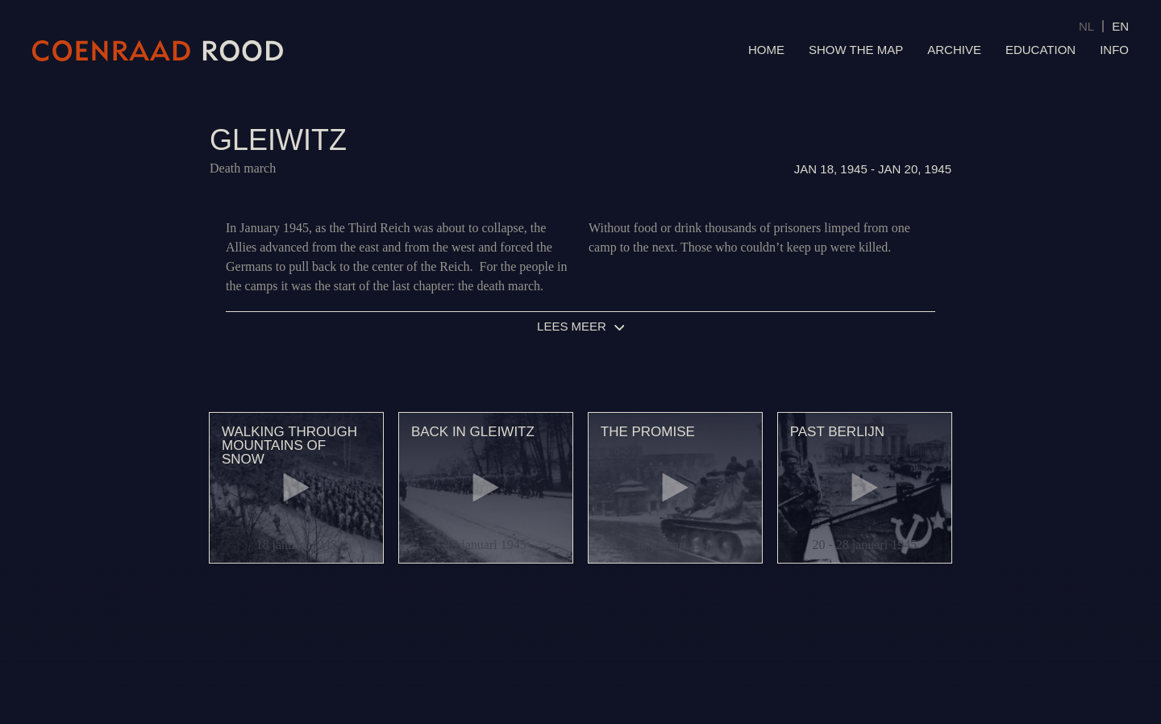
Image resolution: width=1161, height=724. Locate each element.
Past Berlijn (837, 431)
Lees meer (571, 326)
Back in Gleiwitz (473, 431)
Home (766, 49)
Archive (954, 49)
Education (1040, 49)
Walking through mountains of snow (289, 445)
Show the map (856, 49)
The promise (648, 431)
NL (1086, 26)
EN (1120, 26)
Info (1114, 49)
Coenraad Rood (158, 50)
